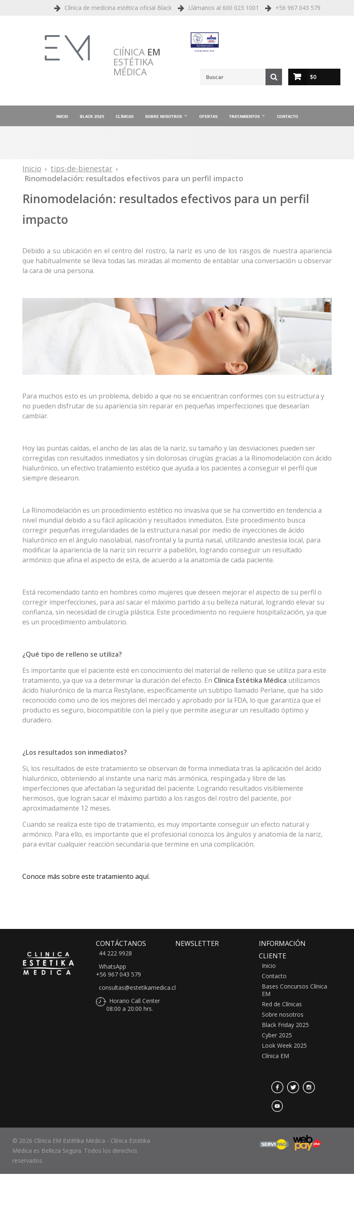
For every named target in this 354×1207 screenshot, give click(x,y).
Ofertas (208, 116)
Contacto (287, 116)
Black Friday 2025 (285, 1025)
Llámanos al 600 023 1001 (223, 8)
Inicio (62, 116)
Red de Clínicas (282, 1004)
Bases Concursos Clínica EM (294, 990)
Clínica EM (275, 1056)
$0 (313, 77)
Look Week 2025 (284, 1045)
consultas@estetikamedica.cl (137, 987)
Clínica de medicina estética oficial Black (118, 8)
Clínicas (125, 116)
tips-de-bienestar (81, 168)
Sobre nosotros (163, 116)
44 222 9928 (115, 953)
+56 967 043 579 (298, 8)
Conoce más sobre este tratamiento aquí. (86, 876)
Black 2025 (92, 116)
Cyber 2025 (277, 1035)
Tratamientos (244, 116)
